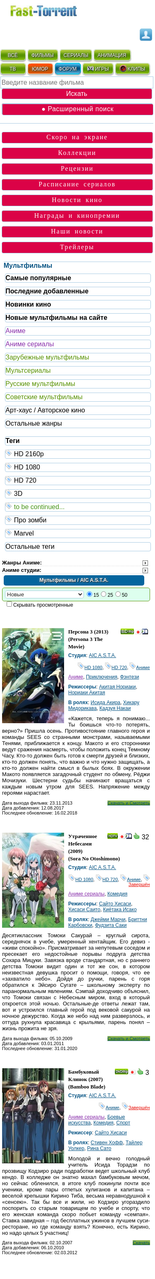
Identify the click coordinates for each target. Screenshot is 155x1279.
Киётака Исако (119, 909)
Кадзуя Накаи (115, 708)
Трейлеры (77, 246)
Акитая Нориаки (117, 687)
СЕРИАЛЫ (76, 55)
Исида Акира (105, 702)
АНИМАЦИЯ (112, 55)
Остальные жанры (33, 423)
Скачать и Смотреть (128, 802)
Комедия (117, 894)
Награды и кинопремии (77, 215)
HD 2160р (77, 453)
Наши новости (77, 231)
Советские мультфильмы (43, 396)
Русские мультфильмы (40, 383)
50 (124, 595)
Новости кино (77, 199)
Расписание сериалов (77, 184)
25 (110, 595)
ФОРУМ (68, 69)
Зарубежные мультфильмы (47, 357)
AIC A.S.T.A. (102, 655)
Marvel (77, 533)
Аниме (15, 330)
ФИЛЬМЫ (42, 55)
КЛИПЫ (132, 68)
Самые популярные (38, 277)
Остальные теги (30, 546)
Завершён (139, 882)
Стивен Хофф (107, 1143)
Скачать (141, 1242)
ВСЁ (13, 55)
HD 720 (77, 480)
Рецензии (77, 168)
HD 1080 (77, 467)
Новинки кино (28, 304)
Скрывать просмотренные (43, 605)
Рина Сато (99, 1148)
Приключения (101, 677)
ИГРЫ (97, 68)
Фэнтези (129, 677)
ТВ (13, 69)
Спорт (123, 1123)
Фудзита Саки (111, 925)
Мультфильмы (28, 265)
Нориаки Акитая (86, 692)
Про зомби (77, 520)
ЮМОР (40, 69)
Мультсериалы (27, 370)
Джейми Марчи (108, 919)
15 (96, 595)
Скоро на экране (77, 137)
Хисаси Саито (84, 909)
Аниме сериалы (29, 344)
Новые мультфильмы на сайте (56, 317)
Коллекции (77, 152)
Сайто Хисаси (115, 904)
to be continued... (77, 506)
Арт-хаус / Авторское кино (45, 410)
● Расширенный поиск (77, 108)
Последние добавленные (46, 291)
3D (77, 493)
